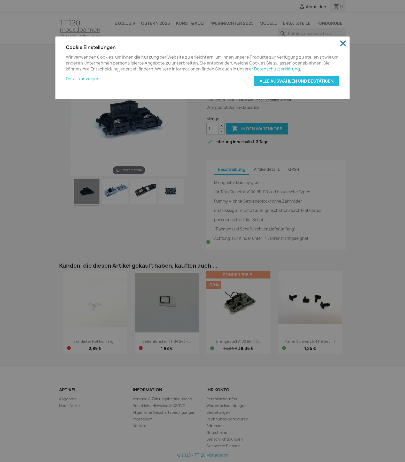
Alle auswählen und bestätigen (297, 81)
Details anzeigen (82, 79)
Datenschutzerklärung (277, 69)
